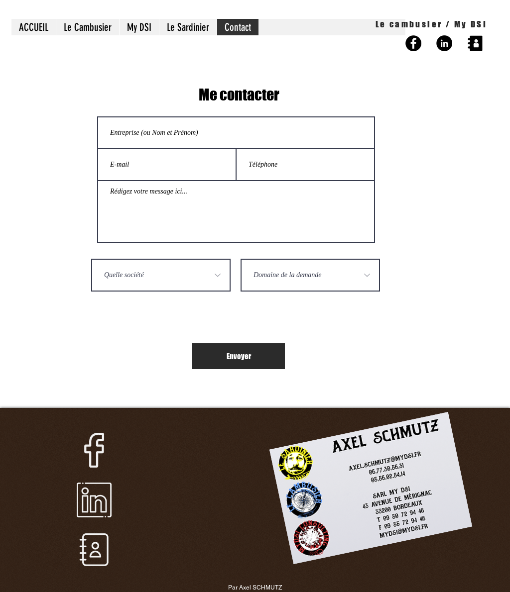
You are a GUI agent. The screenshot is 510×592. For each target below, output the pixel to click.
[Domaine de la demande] (310, 275)
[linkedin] (94, 500)
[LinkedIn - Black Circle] (444, 43)
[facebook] (94, 450)
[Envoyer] (238, 356)
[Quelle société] (161, 275)
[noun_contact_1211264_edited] (475, 43)
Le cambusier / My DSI (431, 24)
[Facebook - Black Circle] (413, 43)
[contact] (94, 549)
